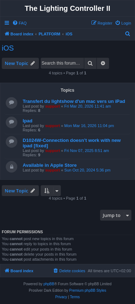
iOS (8, 48)
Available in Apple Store (50, 165)
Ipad (27, 120)
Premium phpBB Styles (87, 290)
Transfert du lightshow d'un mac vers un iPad (74, 101)
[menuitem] (19, 23)
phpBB (49, 284)
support (52, 106)
